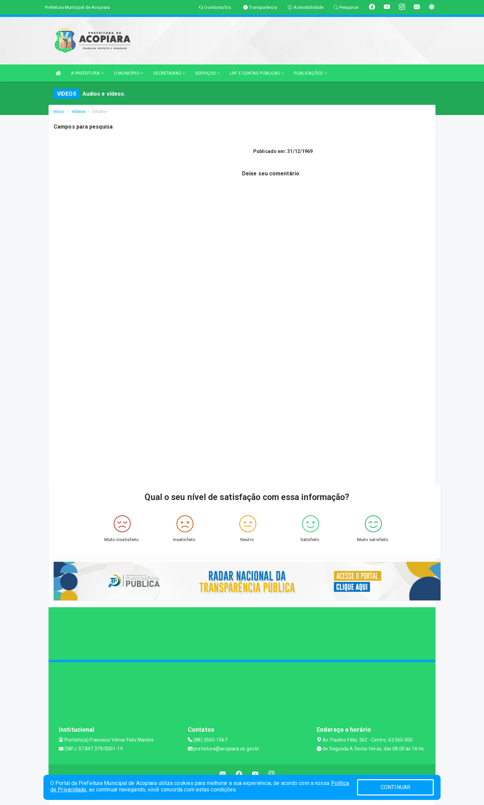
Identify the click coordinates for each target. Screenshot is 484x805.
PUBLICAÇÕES (310, 73)
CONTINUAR (395, 787)
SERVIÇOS (207, 73)
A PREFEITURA (87, 73)
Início (59, 111)
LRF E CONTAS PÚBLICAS (257, 73)
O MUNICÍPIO (128, 73)
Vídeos (79, 111)
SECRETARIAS (169, 73)
